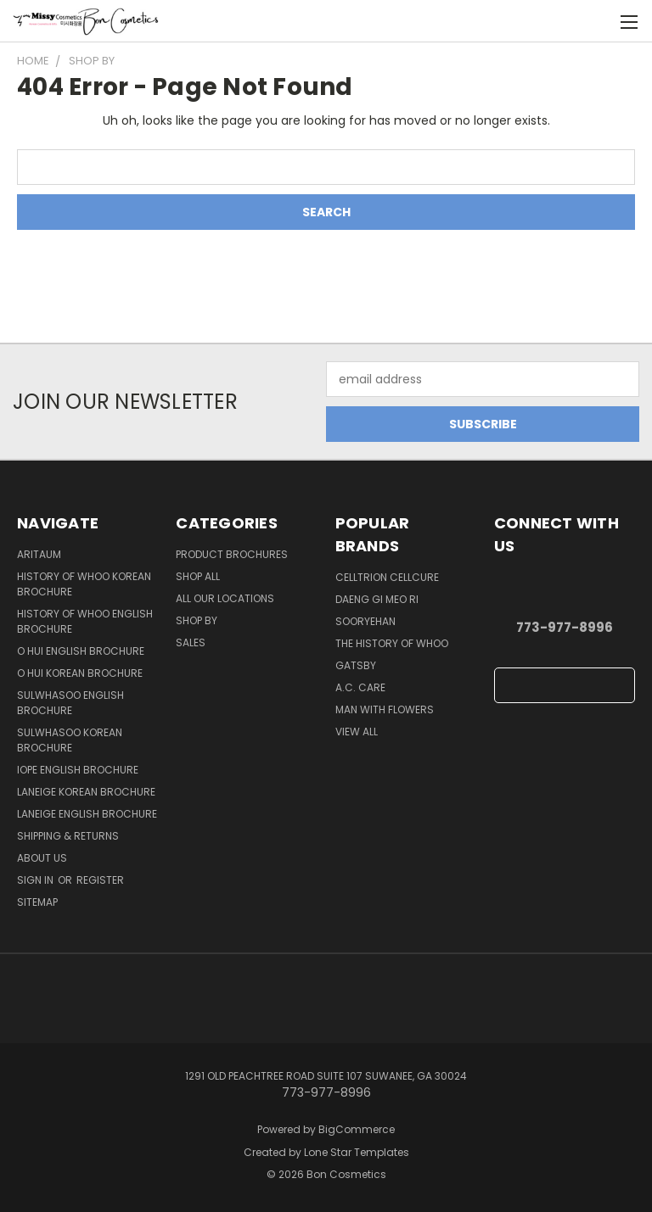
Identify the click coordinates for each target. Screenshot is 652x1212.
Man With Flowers (384, 709)
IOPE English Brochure (77, 769)
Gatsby (355, 665)
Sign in (36, 880)
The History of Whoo (391, 643)
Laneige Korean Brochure (86, 792)
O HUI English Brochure (80, 651)
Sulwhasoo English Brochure (70, 703)
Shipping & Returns (68, 836)
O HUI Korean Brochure (80, 673)
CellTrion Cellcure (387, 577)
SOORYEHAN (365, 621)
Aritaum (39, 554)
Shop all (198, 576)
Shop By (196, 620)
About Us (42, 858)
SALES (190, 642)
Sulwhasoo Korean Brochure (69, 740)
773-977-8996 (564, 627)
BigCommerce (356, 1129)
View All (356, 731)
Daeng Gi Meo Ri (377, 599)
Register (100, 880)
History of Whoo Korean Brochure (84, 584)
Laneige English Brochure (87, 814)
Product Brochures (232, 554)
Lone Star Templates (356, 1152)
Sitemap (37, 902)
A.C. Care (360, 687)
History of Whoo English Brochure (85, 621)
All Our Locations (225, 598)
